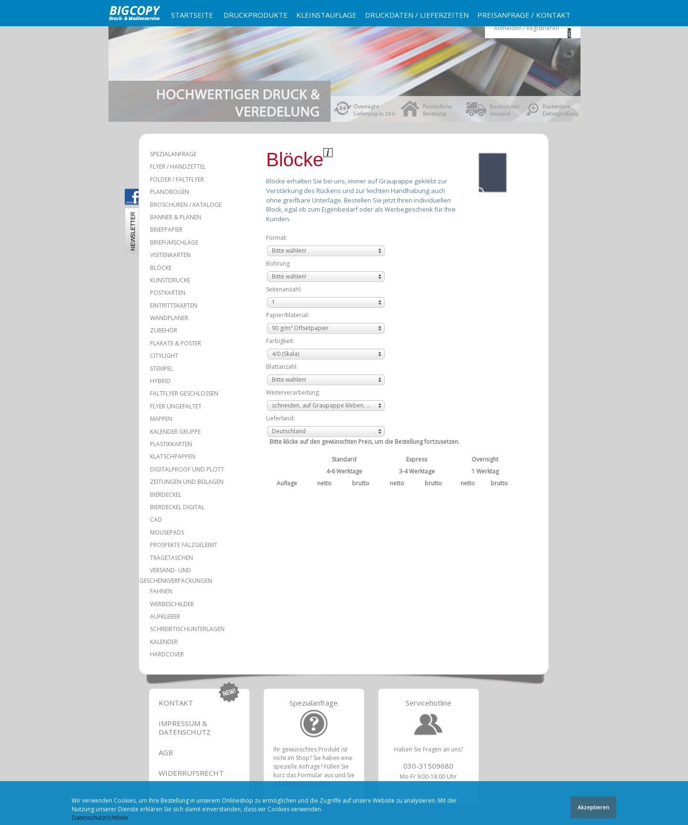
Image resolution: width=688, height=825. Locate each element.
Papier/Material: (287, 315)
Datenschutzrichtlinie (100, 820)
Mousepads (167, 532)
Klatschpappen (172, 456)
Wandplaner (169, 318)
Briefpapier (166, 229)
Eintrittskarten (173, 305)
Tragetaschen (171, 558)
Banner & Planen (175, 217)
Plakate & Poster (175, 343)
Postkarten (167, 293)
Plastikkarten (171, 444)
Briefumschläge (174, 242)
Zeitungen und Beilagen (187, 482)
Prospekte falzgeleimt (183, 545)
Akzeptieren (593, 809)
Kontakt (176, 702)
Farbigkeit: (280, 341)
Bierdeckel (166, 495)
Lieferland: (280, 418)
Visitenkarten (170, 255)
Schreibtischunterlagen (187, 629)
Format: (276, 238)
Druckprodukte (256, 15)
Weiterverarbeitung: (293, 392)
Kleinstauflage (326, 15)
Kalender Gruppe (175, 432)
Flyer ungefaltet (176, 406)
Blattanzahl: (282, 367)
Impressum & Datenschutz (185, 727)
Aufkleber (165, 616)
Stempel (161, 368)
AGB (166, 752)
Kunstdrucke (170, 280)
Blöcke (161, 268)
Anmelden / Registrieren (526, 28)
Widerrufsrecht (191, 773)
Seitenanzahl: (283, 289)
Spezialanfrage (173, 154)
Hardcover (167, 654)
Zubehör (163, 330)
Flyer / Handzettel (178, 166)
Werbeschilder (172, 604)
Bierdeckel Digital (177, 507)
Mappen (161, 419)
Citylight (164, 356)
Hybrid (160, 381)
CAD (156, 519)
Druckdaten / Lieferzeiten (417, 15)
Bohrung (278, 263)
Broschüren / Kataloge (186, 205)
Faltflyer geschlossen (184, 393)
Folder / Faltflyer (177, 179)
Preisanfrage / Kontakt (523, 15)
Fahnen (161, 591)
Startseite (192, 15)
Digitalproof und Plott (187, 469)
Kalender (164, 642)
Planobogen (169, 192)
